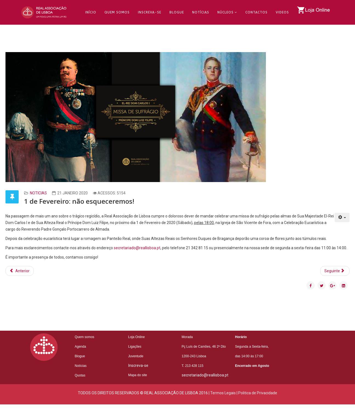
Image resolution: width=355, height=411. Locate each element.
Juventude (135, 356)
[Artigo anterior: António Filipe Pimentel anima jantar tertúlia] (19, 271)
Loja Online (136, 337)
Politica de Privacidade (257, 393)
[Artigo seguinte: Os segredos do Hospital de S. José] (335, 271)
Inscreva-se (149, 12)
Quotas (80, 375)
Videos (282, 12)
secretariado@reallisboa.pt (137, 248)
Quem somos (84, 337)
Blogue (176, 12)
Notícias (200, 12)
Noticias (38, 193)
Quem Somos (117, 12)
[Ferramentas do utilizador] (342, 217)
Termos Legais (223, 393)
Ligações (134, 346)
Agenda (80, 346)
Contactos (256, 12)
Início (90, 12)
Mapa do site (137, 375)
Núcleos (225, 12)
